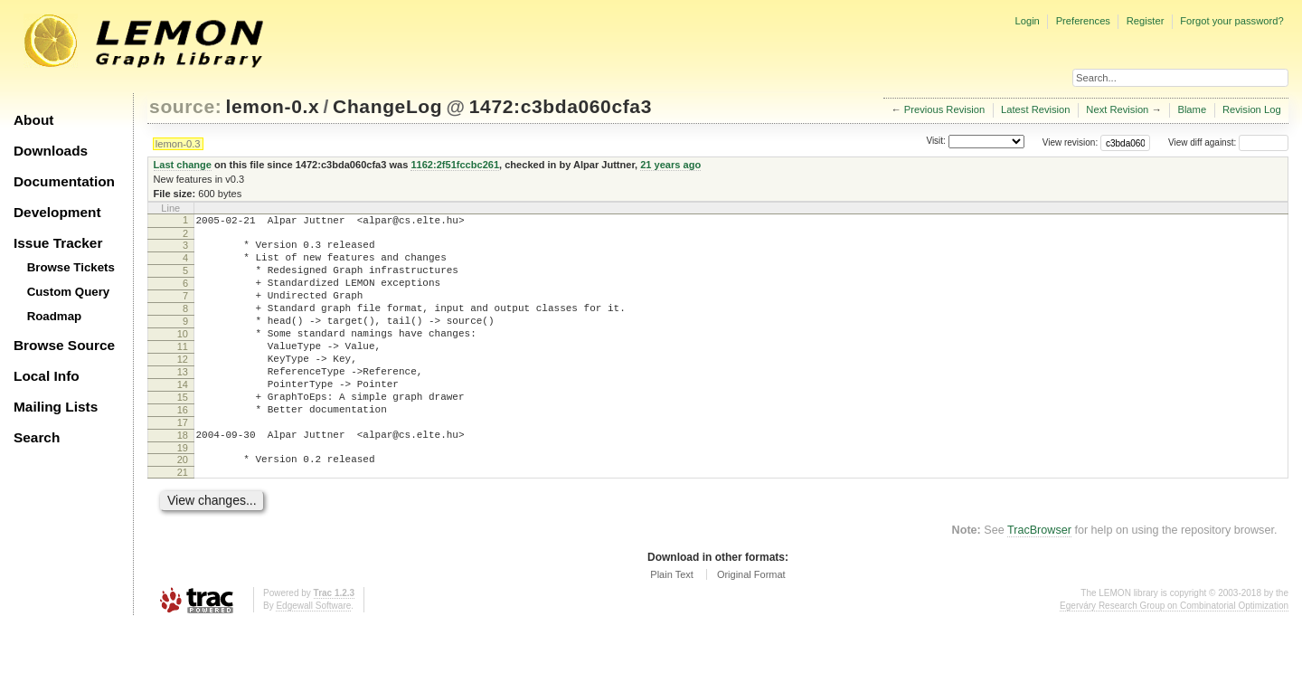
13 (182, 401)
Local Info (47, 376)
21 (182, 521)
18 (182, 478)
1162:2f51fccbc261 (454, 164)
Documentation (64, 181)
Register (1146, 20)
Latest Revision (1036, 109)
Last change (183, 164)
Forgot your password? (1231, 20)
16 (182, 447)
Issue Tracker (58, 243)
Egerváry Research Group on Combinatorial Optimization (1174, 654)
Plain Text (671, 623)
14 (182, 417)
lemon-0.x (273, 106)
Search (37, 437)
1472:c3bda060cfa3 (560, 106)
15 (182, 432)
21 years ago (670, 164)
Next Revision (1117, 109)
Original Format (751, 623)
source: (185, 106)
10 (182, 355)
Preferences (1083, 20)
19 (182, 493)
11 (182, 370)
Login (1026, 20)
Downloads (51, 150)
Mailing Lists (56, 406)
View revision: (1071, 142)
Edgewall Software (313, 654)
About (33, 120)
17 (182, 463)
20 (182, 505)
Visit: (936, 142)
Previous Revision (945, 109)
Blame (1191, 109)
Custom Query (68, 292)
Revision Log (1251, 109)
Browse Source (64, 345)
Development (57, 212)
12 (182, 386)
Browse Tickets (71, 267)
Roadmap (54, 316)
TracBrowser (1039, 579)
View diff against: (1228, 142)
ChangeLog (387, 106)
